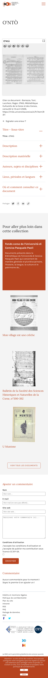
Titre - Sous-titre (13, 129)
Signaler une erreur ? (16, 121)
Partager (6, 203)
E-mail (6, 499)
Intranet (6, 604)
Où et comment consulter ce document (20, 189)
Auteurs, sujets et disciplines (20, 166)
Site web (6, 508)
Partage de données (11, 612)
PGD (4, 615)
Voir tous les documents (24, 465)
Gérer (24, 674)
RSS (4, 606)
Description (10, 146)
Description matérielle (16, 156)
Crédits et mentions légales (15, 595)
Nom (5, 490)
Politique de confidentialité (14, 598)
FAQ (4, 609)
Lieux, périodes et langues (19, 176)
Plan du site (8, 601)
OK (24, 670)
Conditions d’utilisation (13, 542)
